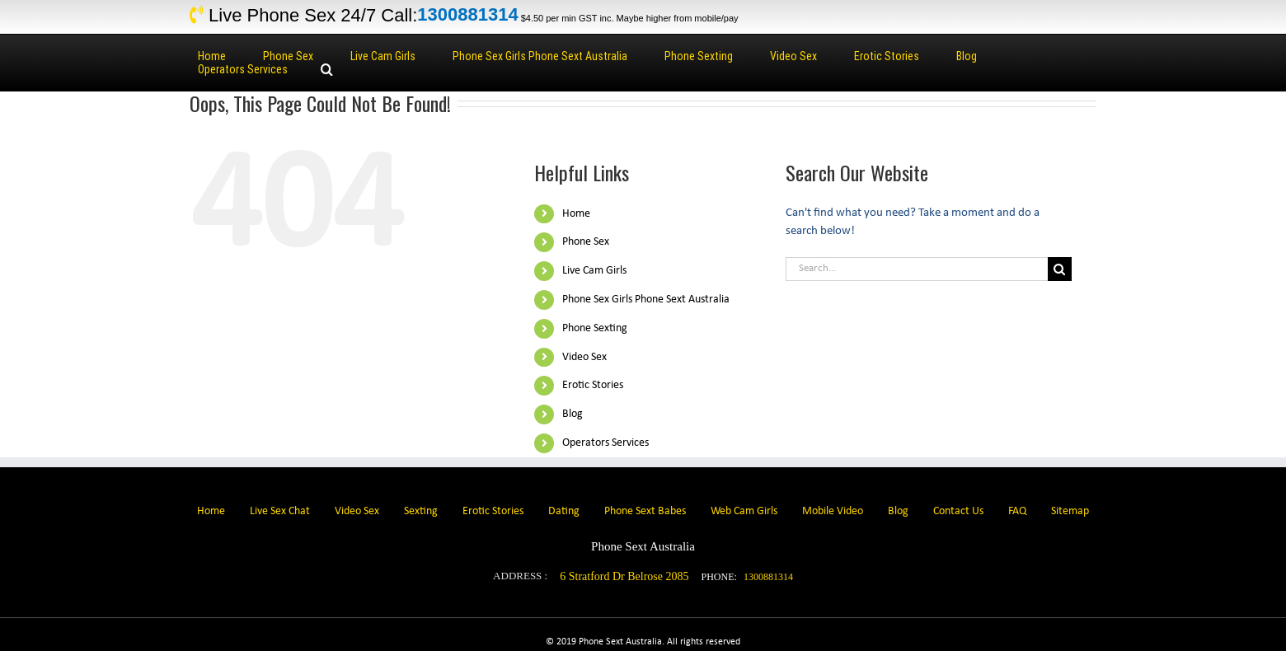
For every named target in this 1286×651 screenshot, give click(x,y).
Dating (564, 511)
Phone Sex (585, 242)
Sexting (421, 511)
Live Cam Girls (594, 271)
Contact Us (958, 511)
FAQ (1017, 511)
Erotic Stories (592, 385)
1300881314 (467, 15)
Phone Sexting (594, 328)
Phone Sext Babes (645, 511)
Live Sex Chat (280, 511)
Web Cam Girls (744, 511)
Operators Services (605, 443)
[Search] (327, 69)
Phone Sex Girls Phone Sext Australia (646, 299)
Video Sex (584, 357)
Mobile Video (832, 511)
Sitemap (1070, 511)
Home (576, 214)
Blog (572, 414)
